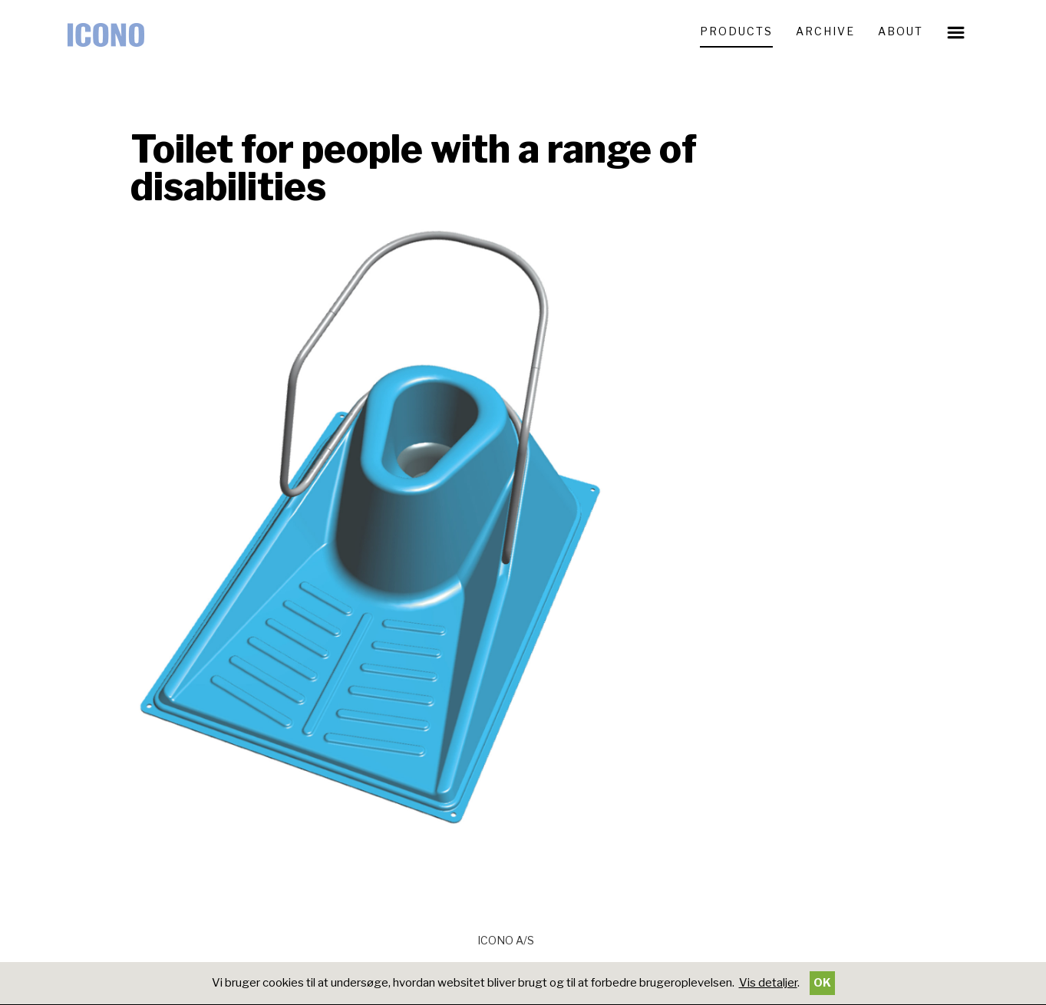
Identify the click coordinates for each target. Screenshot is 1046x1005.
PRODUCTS (736, 31)
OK (822, 983)
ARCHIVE (825, 31)
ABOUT (900, 31)
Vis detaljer (768, 983)
